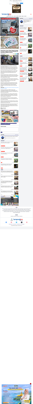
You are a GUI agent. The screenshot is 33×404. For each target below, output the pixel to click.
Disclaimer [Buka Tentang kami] (14, 224)
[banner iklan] (9, 26)
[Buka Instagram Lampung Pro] (11, 222)
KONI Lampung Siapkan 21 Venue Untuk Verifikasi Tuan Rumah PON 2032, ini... (7, 153)
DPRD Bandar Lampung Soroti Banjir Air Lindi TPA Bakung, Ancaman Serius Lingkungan (7, 142)
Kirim (1, 132)
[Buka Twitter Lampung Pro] (16, 222)
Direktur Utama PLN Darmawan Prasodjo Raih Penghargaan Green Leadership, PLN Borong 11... (7, 159)
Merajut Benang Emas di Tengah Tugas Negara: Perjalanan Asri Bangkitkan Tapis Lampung (6, 164)
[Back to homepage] (6, 14)
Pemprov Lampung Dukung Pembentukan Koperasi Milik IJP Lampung (7, 176)
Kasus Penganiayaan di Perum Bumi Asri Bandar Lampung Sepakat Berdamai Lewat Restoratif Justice (7, 191)
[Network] (12, 216)
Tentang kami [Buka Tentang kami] (11, 224)
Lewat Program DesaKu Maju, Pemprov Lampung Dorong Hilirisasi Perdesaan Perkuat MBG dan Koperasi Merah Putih (7, 182)
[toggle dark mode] (31, 14)
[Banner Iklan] (16, 6)
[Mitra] (4, 208)
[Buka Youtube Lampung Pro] (26, 222)
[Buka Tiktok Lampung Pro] (21, 222)
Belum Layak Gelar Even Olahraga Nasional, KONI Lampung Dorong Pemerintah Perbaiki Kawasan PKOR (7, 171)
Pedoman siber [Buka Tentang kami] (18, 224)
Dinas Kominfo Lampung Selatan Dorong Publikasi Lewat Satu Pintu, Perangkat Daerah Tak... (7, 148)
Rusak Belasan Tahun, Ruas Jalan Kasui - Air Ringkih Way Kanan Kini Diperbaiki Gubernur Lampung (7, 186)
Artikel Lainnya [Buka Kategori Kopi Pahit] (16, 134)
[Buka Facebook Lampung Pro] (6, 222)
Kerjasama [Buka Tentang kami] (22, 224)
